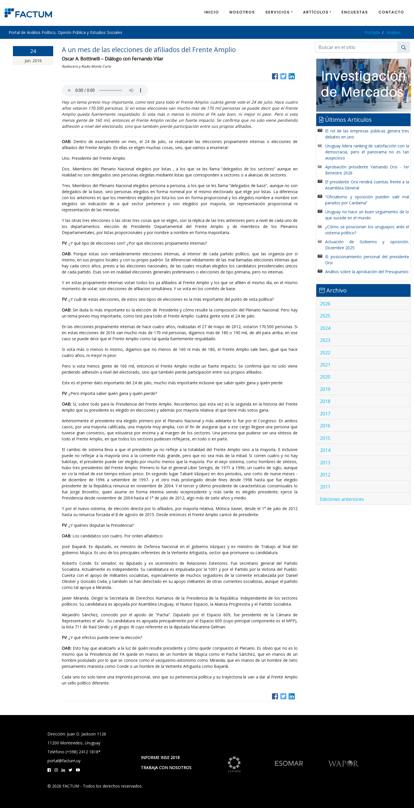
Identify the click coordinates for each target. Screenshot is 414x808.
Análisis (394, 32)
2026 (325, 304)
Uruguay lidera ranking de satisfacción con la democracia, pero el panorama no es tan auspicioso (367, 152)
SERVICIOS (277, 12)
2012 (325, 475)
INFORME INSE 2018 (160, 757)
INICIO (211, 12)
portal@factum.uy (63, 760)
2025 (325, 316)
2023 (325, 340)
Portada (372, 32)
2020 (325, 377)
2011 (325, 487)
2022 (325, 352)
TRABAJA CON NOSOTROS (166, 767)
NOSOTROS (242, 12)
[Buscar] (356, 47)
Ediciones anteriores (342, 499)
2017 (325, 413)
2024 (325, 328)
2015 (325, 438)
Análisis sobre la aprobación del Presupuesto (367, 271)
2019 (325, 389)
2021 (325, 365)
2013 (325, 462)
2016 (325, 426)
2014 (325, 450)
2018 (325, 401)
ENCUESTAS (355, 12)
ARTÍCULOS (316, 12)
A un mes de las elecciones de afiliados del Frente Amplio (149, 49)
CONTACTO (391, 12)
